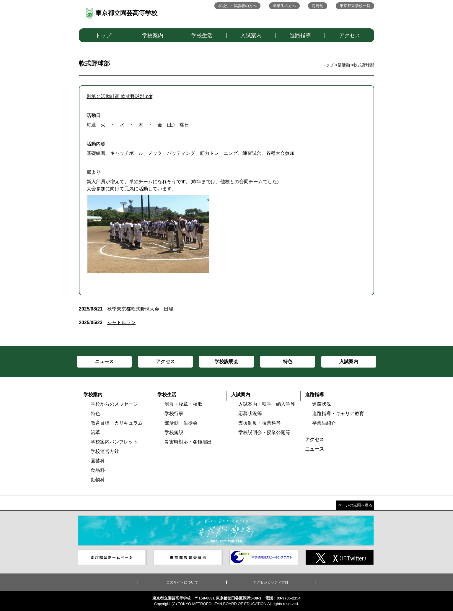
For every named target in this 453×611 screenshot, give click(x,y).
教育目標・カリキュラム (117, 422)
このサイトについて (182, 582)
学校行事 (173, 413)
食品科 (98, 470)
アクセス (349, 35)
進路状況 (321, 404)
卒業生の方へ (284, 6)
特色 (95, 413)
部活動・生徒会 (181, 422)
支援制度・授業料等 (259, 422)
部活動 (344, 65)
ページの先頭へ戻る (355, 505)
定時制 (317, 6)
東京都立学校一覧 (355, 6)
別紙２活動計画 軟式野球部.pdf (119, 96)
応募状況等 (250, 413)
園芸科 (98, 460)
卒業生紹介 (324, 422)
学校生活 (202, 35)
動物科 (98, 479)
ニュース (314, 448)
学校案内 (152, 35)
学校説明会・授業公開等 (264, 432)
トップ (103, 35)
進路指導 (300, 35)
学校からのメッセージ (114, 404)
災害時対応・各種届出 (188, 441)
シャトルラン (107, 322)
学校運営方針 (105, 451)
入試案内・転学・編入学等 (266, 404)
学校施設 (173, 432)
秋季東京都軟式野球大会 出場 (126, 308)
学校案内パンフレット (114, 441)
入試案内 (251, 35)
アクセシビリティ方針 (271, 582)
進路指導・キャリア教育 (338, 413)
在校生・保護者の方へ (237, 6)
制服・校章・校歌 (183, 404)
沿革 (95, 432)
